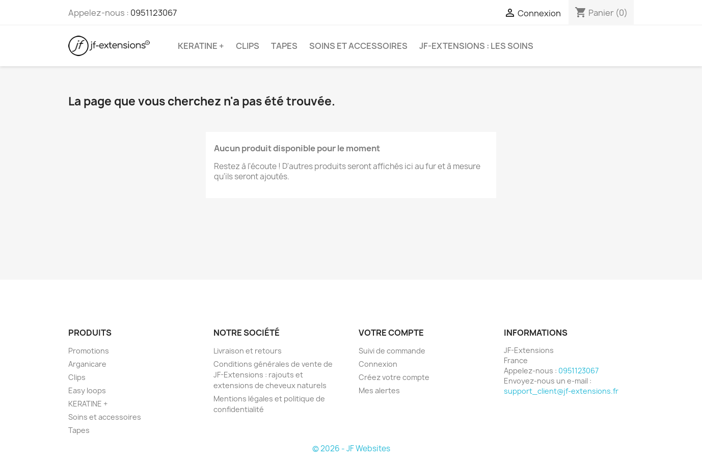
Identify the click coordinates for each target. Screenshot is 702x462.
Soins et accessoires (358, 45)
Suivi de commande (392, 351)
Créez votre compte (394, 377)
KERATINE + (201, 45)
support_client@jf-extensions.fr (561, 391)
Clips (247, 45)
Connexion (378, 364)
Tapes (284, 45)
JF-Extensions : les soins (476, 45)
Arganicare (87, 364)
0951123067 (153, 12)
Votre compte (391, 332)
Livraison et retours (247, 351)
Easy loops (87, 390)
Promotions (88, 351)
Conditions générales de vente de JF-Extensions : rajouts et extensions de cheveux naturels (273, 374)
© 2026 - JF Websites (351, 448)
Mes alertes (379, 390)
